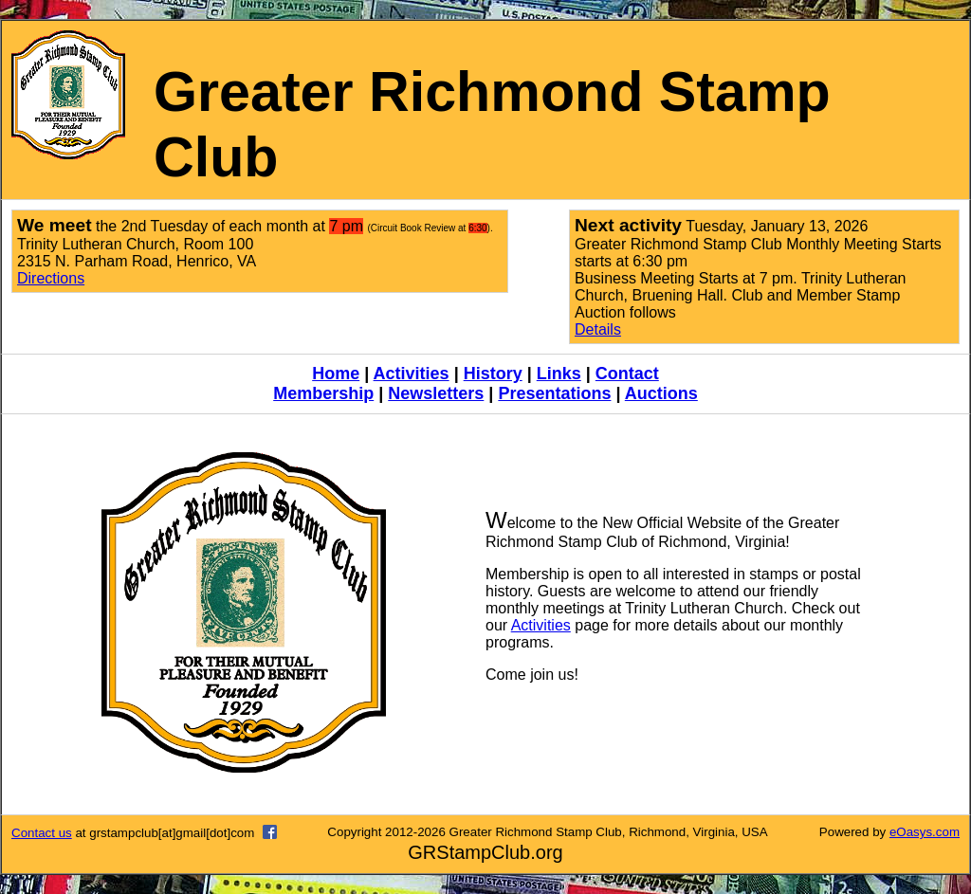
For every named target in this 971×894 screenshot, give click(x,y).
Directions (50, 278)
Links (559, 373)
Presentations (554, 393)
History (493, 373)
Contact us (41, 833)
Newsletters (436, 393)
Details (598, 329)
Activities (411, 373)
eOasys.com (924, 832)
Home (335, 373)
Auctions (661, 393)
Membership (323, 393)
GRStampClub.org (485, 852)
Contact (627, 373)
